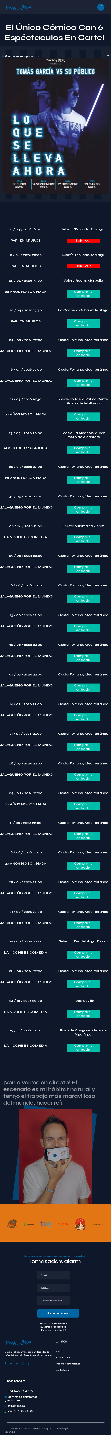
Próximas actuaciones (68, 1363)
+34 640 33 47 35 (19, 1391)
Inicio (58, 1351)
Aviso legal (62, 1428)
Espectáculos (63, 1357)
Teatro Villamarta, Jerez (83, 526)
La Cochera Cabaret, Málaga (83, 310)
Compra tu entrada (83, 294)
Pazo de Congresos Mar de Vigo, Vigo (83, 1032)
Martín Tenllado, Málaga (83, 229)
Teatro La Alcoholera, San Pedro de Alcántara (83, 435)
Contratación (63, 1370)
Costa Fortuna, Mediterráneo (83, 340)
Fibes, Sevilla (83, 1001)
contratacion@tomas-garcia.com (22, 1398)
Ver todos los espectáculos (20, 56)
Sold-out (83, 241)
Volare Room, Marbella (83, 281)
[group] (55, 126)
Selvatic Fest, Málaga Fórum (83, 941)
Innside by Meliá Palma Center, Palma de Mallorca (83, 401)
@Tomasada (15, 1406)
